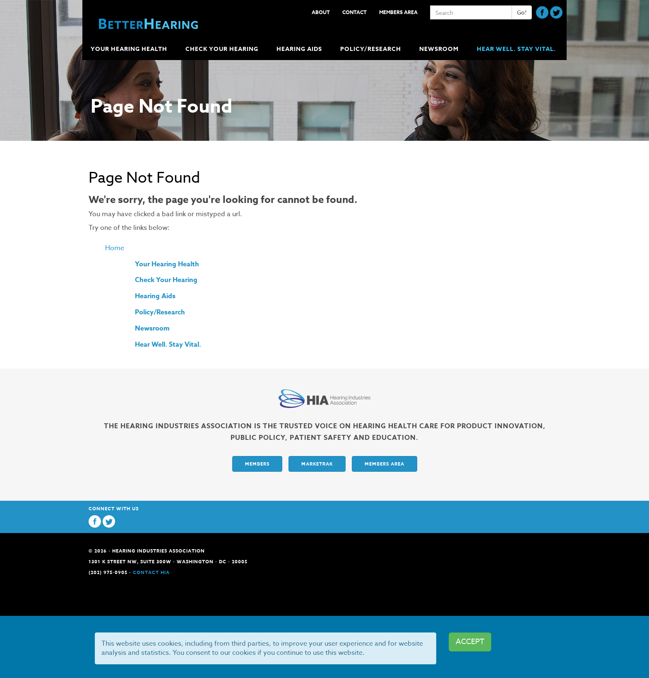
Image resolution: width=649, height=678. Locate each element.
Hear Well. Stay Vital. (516, 49)
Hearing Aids (155, 296)
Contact (354, 12)
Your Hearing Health (167, 264)
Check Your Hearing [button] (222, 49)
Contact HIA (151, 572)
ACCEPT (470, 641)
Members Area (398, 12)
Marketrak (317, 464)
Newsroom (152, 328)
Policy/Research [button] (371, 49)
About (321, 12)
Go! (521, 12)
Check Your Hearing (166, 280)
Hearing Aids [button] (300, 49)
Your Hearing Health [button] (130, 49)
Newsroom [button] (439, 49)
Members (257, 464)
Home (114, 248)
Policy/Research (160, 312)
